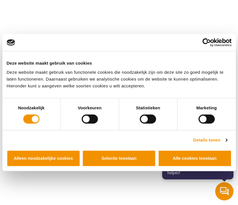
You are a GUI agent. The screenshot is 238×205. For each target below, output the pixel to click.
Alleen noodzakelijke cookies (43, 158)
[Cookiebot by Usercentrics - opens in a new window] (206, 42)
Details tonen (206, 140)
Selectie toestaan (119, 158)
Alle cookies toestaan (194, 158)
